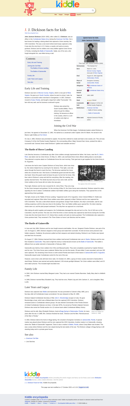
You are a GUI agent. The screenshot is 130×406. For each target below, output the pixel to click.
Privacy (45, 403)
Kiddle (26, 403)
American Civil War (92, 108)
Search (93, 10)
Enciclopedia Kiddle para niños (66, 403)
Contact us (53, 403)
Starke (88, 239)
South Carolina (44, 95)
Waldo (45, 291)
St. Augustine (100, 252)
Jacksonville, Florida (93, 83)
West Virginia (98, 73)
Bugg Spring (64, 311)
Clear (89, 10)
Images (61, 14)
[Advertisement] (65, 22)
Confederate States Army (96, 90)
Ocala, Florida (35, 100)
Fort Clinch (43, 135)
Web (56, 14)
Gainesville (38, 241)
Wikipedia (27, 401)
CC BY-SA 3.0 (44, 399)
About (39, 403)
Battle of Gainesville (94, 113)
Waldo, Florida (73, 324)
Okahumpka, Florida (93, 78)
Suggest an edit (83, 387)
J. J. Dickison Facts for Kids (34, 382)
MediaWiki (53, 401)
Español (79, 14)
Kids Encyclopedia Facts (31, 33)
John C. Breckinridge (61, 298)
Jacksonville (89, 252)
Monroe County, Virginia (94, 71)
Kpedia (73, 14)
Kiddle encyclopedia (41, 377)
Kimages (67, 14)
